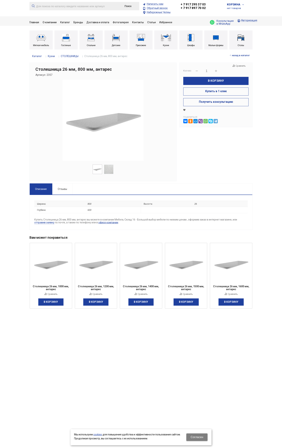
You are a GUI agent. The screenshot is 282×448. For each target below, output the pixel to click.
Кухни (51, 56)
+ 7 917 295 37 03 (193, 4)
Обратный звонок (157, 8)
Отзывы (62, 189)
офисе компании (108, 222)
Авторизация (249, 20)
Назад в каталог (241, 55)
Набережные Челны (158, 12)
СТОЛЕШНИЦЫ (69, 56)
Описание (41, 189)
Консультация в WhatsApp (222, 22)
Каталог (37, 56)
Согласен (197, 437)
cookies (97, 434)
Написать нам (155, 4)
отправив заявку (44, 222)
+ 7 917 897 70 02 (193, 8)
